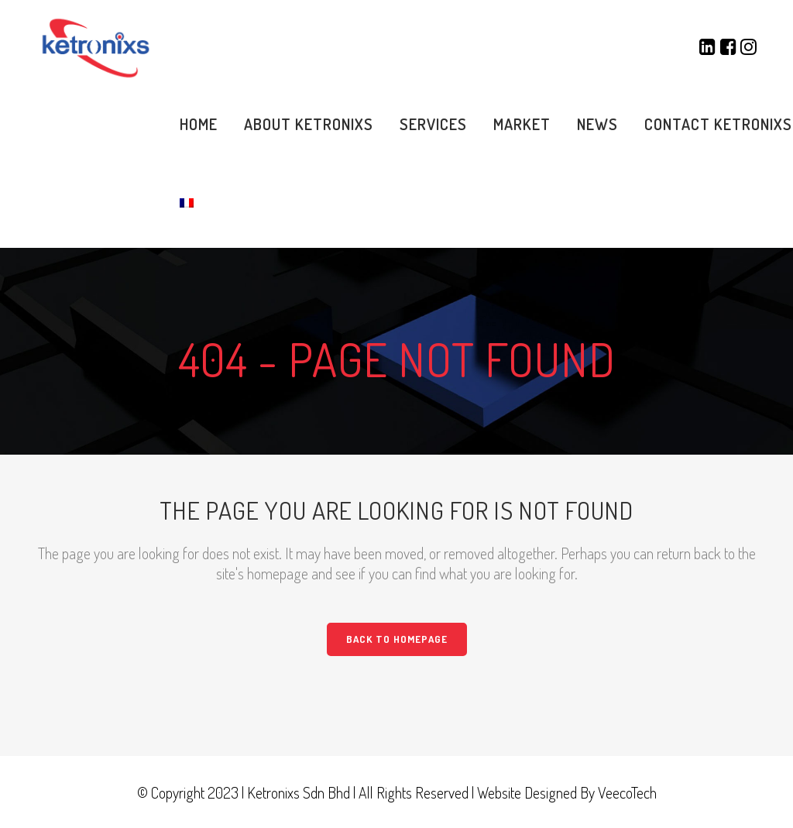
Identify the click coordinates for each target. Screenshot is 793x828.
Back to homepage (397, 639)
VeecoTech (627, 792)
